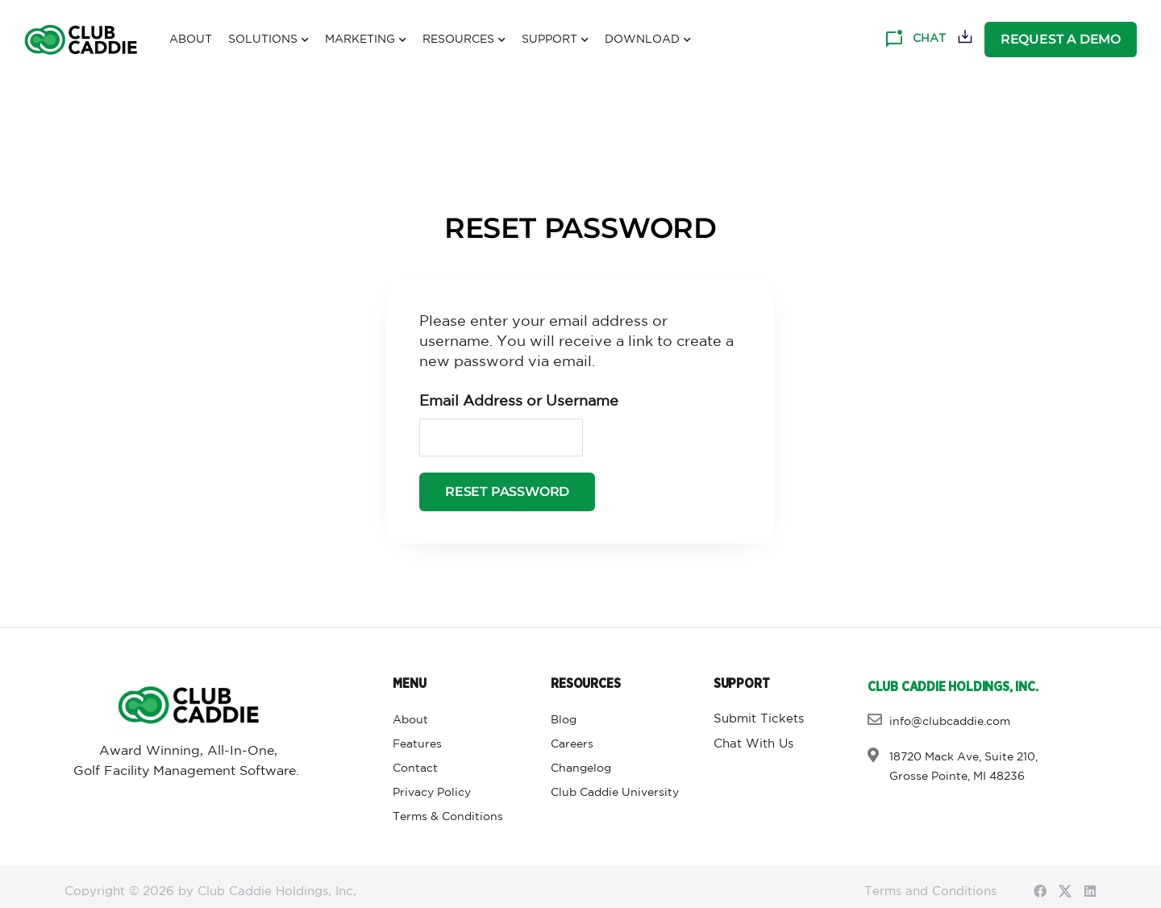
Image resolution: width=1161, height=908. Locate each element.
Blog (563, 720)
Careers (572, 744)
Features (417, 744)
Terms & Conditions (448, 817)
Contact (415, 768)
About (190, 39)
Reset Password (507, 492)
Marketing (365, 40)
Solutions (268, 40)
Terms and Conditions (930, 891)
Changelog (581, 768)
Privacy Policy (432, 793)
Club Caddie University (615, 793)
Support (555, 40)
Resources (464, 40)
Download (648, 40)
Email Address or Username (518, 401)
